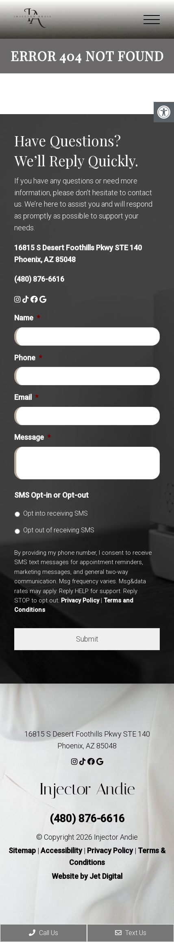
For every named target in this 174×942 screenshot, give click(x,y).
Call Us (43, 933)
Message (32, 437)
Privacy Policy (80, 600)
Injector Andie (87, 789)
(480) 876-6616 (39, 279)
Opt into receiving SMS (55, 513)
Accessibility (61, 850)
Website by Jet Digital (87, 876)
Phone (28, 357)
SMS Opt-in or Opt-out (51, 495)
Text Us (130, 933)
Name (27, 317)
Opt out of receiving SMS (58, 530)
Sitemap (22, 850)
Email (26, 397)
